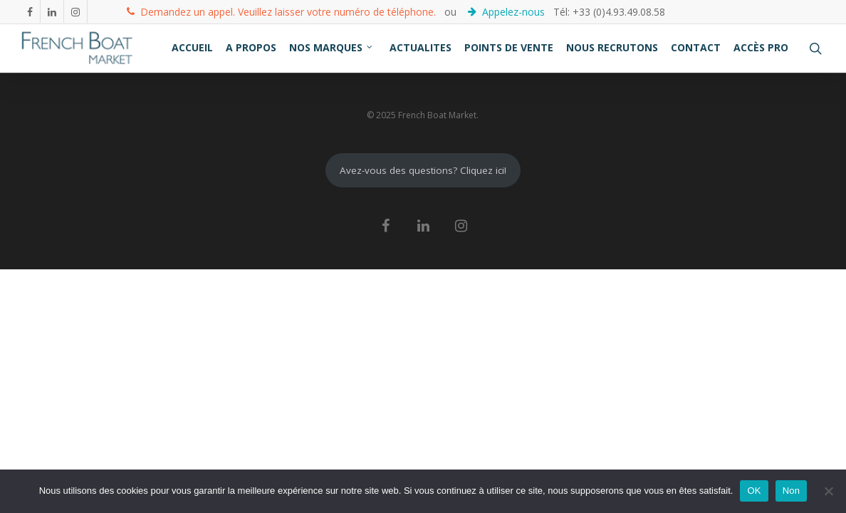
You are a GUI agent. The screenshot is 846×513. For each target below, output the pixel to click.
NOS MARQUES (331, 47)
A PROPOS (251, 47)
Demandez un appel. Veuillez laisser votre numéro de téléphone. (281, 11)
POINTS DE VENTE (508, 47)
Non (791, 490)
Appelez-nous (508, 11)
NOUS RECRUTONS (612, 47)
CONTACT (696, 47)
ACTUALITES (420, 47)
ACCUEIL (192, 47)
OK (754, 490)
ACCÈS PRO (760, 47)
